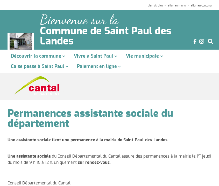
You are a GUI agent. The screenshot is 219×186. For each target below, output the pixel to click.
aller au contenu (201, 5)
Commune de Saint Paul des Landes (105, 37)
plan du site (155, 5)
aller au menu (177, 5)
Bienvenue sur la (79, 19)
